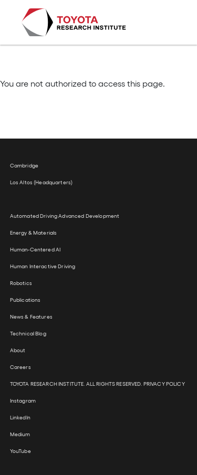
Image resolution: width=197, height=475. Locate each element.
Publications (25, 300)
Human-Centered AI (35, 249)
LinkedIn (20, 417)
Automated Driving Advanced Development (64, 216)
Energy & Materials (33, 232)
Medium (20, 434)
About (18, 350)
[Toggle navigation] (161, 22)
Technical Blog (28, 333)
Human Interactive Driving (43, 266)
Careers (20, 367)
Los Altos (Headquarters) (41, 182)
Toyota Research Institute (73, 22)
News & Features (31, 316)
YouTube (20, 451)
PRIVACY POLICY (164, 384)
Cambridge (24, 165)
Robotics (21, 283)
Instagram (23, 400)
